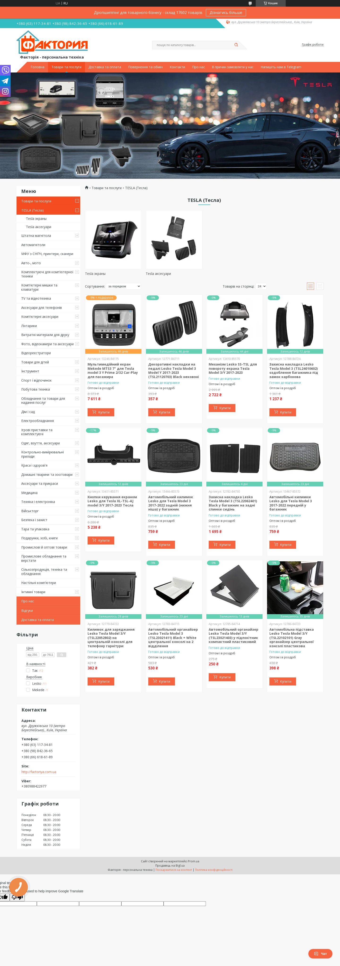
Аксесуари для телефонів (41, 307)
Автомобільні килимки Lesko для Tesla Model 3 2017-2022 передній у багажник (290, 503)
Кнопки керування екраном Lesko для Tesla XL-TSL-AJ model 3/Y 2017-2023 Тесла (112, 501)
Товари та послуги (66, 67)
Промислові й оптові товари (44, 547)
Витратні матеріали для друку (45, 334)
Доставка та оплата (105, 67)
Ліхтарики (29, 325)
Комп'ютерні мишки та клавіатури (39, 287)
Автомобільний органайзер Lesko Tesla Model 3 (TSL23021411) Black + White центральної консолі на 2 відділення (173, 637)
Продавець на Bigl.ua (170, 866)
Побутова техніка (35, 389)
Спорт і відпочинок (36, 380)
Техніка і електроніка (38, 501)
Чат (320, 954)
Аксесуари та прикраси (39, 483)
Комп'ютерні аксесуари (39, 316)
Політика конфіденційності (214, 870)
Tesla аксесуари (38, 227)
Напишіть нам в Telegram (281, 67)
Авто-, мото (31, 263)
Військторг (30, 511)
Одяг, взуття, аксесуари (40, 443)
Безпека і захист (34, 520)
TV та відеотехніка (36, 298)
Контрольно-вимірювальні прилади (42, 454)
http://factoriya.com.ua (38, 772)
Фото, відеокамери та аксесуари (47, 344)
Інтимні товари (33, 592)
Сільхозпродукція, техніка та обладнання (44, 571)
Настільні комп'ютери (38, 582)
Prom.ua (193, 861)
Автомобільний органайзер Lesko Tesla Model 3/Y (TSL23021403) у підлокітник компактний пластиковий (233, 635)
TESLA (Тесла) (32, 210)
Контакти (177, 67)
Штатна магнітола (36, 235)
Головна (37, 67)
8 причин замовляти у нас (233, 67)
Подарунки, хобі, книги (39, 538)
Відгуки (27, 610)
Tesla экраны (36, 218)
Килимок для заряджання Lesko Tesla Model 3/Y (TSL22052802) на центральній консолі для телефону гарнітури (111, 637)
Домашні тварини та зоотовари (46, 474)
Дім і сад (28, 411)
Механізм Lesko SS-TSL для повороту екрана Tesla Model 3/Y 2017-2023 (233, 368)
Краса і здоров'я (34, 465)
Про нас (198, 67)
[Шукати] (236, 45)
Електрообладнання (37, 420)
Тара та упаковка (35, 529)
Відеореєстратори (36, 353)
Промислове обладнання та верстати (43, 558)
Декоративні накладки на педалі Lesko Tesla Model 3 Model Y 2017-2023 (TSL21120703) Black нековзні (173, 370)
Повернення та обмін (145, 67)
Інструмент (30, 371)
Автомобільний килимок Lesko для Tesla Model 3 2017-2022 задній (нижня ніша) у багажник (170, 503)
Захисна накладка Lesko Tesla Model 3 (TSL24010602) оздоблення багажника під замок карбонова (293, 370)
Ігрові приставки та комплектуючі (36, 432)
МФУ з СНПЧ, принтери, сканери (47, 253)
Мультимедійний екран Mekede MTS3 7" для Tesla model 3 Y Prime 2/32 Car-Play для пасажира (113, 370)
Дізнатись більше (226, 12)
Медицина (29, 492)
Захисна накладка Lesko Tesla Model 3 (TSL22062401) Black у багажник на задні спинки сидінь (233, 503)
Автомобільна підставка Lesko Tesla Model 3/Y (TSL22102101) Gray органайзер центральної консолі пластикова (291, 637)
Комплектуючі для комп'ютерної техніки (47, 274)
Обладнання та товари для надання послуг (43, 400)
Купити (104, 412)
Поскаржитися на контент (174, 870)
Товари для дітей (35, 362)
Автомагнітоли (33, 245)
